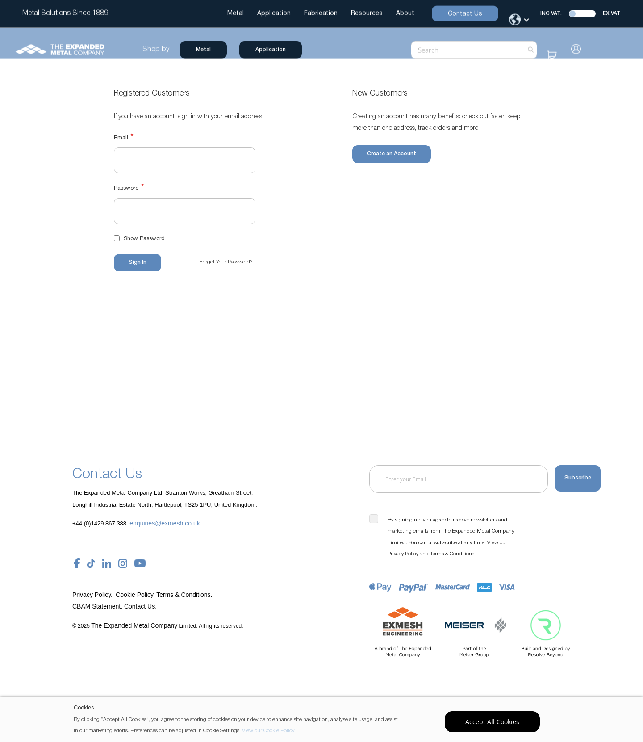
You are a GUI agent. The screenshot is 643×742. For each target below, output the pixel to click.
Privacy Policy (403, 554)
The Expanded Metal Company (134, 625)
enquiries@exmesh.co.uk (164, 523)
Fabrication (321, 14)
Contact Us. (140, 606)
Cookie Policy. (135, 594)
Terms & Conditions (452, 554)
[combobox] (466, 50)
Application (274, 14)
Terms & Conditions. (184, 594)
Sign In (569, 49)
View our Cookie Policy (268, 730)
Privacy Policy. (93, 594)
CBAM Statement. (98, 606)
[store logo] (67, 49)
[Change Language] (519, 20)
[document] (322, 719)
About (405, 14)
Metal (235, 14)
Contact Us (465, 14)
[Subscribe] (578, 479)
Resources (367, 14)
